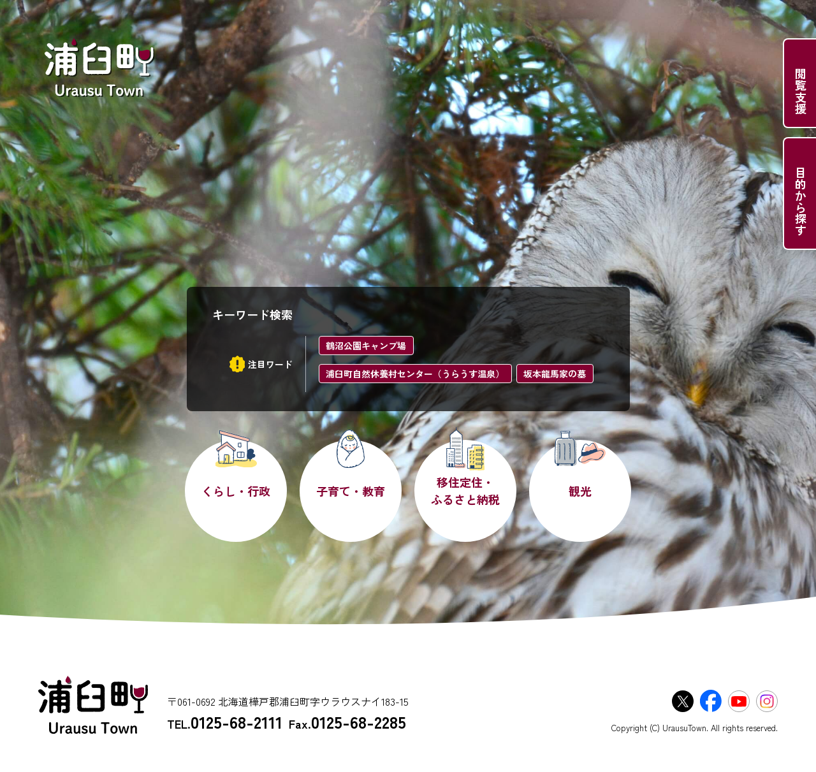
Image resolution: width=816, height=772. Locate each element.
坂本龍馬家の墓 (554, 373)
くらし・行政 (235, 491)
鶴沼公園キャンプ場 (366, 345)
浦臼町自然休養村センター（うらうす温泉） (415, 373)
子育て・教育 (350, 491)
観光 (580, 491)
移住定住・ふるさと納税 (465, 490)
